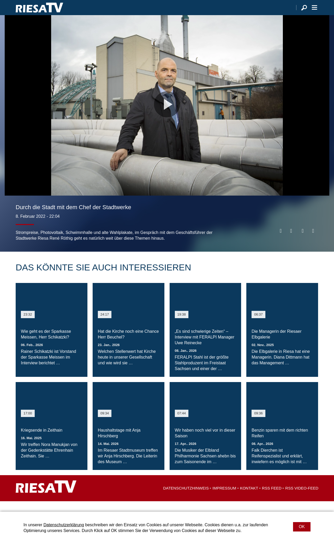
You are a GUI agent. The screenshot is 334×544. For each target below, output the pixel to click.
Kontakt (249, 498)
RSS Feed (272, 498)
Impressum (224, 498)
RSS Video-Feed (301, 498)
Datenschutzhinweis (186, 498)
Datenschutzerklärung (63, 525)
